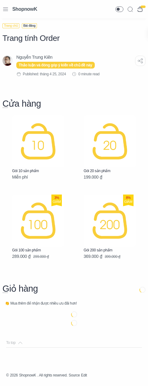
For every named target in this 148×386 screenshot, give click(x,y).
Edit (84, 375)
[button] (119, 9)
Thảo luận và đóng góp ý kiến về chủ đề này (55, 65)
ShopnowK (24, 9)
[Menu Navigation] (5, 9)
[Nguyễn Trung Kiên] (34, 57)
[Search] (130, 9)
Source (74, 375)
